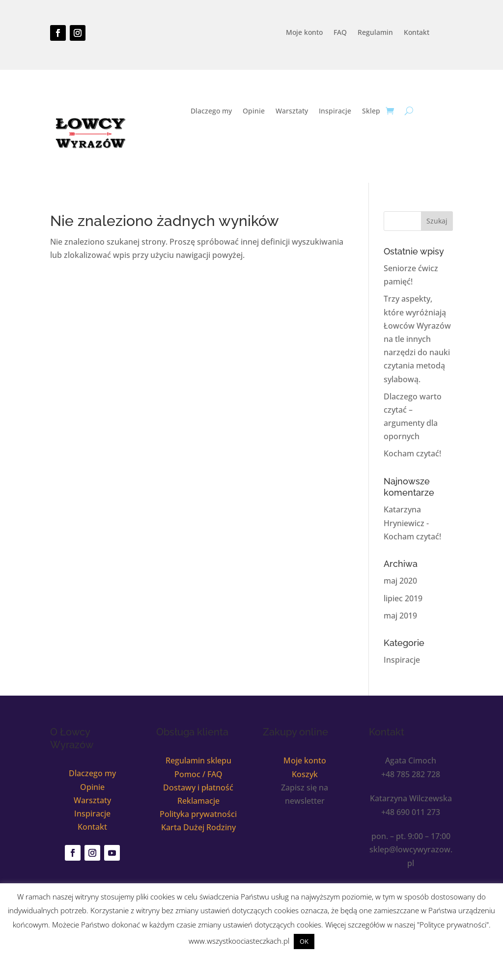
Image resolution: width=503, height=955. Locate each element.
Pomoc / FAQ (198, 774)
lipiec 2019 (403, 598)
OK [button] (304, 941)
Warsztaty (292, 111)
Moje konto (304, 33)
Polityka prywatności (198, 814)
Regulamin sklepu (198, 760)
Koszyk (305, 774)
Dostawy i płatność (198, 787)
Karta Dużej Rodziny (198, 827)
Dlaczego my (211, 111)
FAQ (340, 33)
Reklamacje (198, 800)
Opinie (254, 111)
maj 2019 (400, 615)
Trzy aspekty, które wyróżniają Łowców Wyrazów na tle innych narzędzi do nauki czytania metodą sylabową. (417, 338)
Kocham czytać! (412, 453)
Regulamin (375, 33)
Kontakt (416, 33)
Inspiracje (335, 111)
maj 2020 (400, 580)
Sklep (371, 111)
